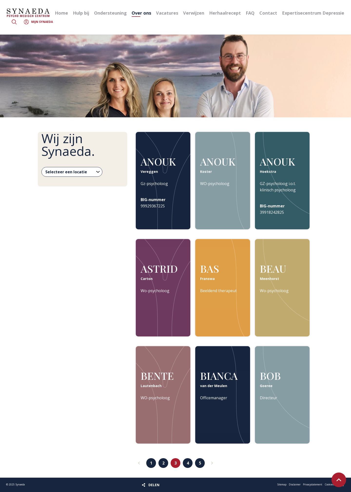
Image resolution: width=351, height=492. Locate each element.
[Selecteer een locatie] (71, 172)
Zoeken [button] (14, 22)
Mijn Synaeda (42, 22)
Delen (153, 485)
